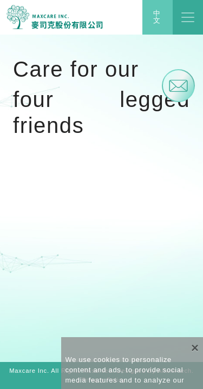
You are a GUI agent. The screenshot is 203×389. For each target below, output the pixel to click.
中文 (157, 17)
